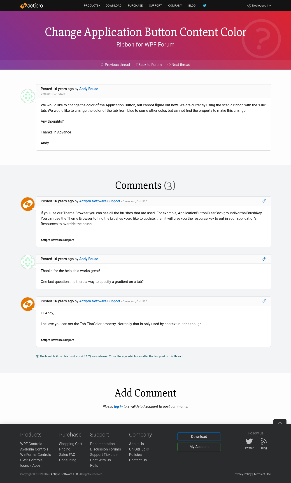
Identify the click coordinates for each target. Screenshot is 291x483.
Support (99, 435)
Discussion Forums (105, 449)
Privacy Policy (242, 474)
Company (140, 435)
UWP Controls (31, 460)
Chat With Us (100, 460)
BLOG (192, 5)
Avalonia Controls (34, 449)
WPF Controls (31, 444)
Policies (135, 455)
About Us (136, 444)
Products (31, 435)
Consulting (67, 460)
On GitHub (139, 449)
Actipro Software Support (99, 201)
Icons (24, 465)
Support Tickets (104, 455)
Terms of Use (262, 474)
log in (118, 406)
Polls (94, 465)
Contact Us (138, 460)
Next (179, 65)
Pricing (64, 449)
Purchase (70, 435)
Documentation (102, 444)
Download (199, 436)
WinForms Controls (35, 455)
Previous (115, 65)
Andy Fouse (88, 89)
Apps (36, 465)
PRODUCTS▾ (92, 5)
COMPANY (175, 5)
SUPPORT (155, 5)
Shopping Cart (70, 444)
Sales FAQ (67, 455)
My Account (199, 447)
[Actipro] (31, 5)
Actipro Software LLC (64, 474)
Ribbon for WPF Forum (145, 44)
